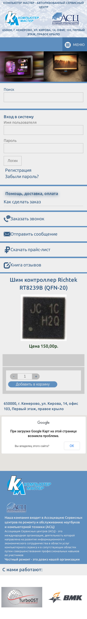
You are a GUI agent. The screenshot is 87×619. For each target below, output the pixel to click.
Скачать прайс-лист (27, 250)
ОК (72, 446)
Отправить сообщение (31, 234)
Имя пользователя (20, 122)
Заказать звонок (24, 219)
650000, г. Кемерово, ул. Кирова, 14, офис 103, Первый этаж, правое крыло (43, 32)
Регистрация (18, 170)
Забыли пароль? (22, 176)
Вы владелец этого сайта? (32, 446)
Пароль (10, 140)
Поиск (9, 89)
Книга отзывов (22, 265)
